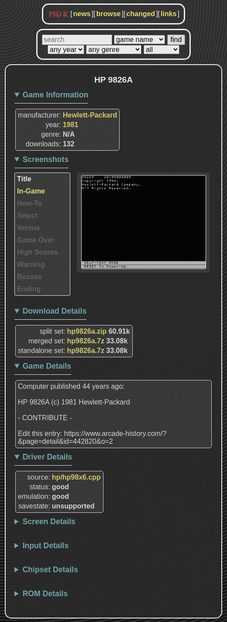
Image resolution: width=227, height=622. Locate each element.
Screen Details (49, 521)
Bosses (29, 276)
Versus (28, 228)
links (168, 13)
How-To (29, 203)
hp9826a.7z (85, 341)
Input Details (46, 545)
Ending (29, 289)
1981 (71, 124)
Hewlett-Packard (90, 115)
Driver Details (47, 457)
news (81, 13)
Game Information (56, 94)
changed (140, 13)
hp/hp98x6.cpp (76, 477)
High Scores (37, 252)
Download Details (55, 311)
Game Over (35, 240)
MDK (58, 14)
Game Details (47, 366)
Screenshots (46, 159)
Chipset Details (50, 569)
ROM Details (45, 593)
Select (27, 215)
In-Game (31, 191)
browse (108, 13)
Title (24, 179)
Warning (31, 264)
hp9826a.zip (87, 331)
